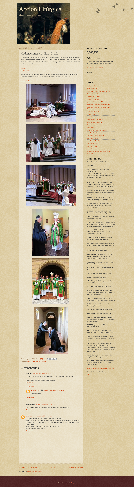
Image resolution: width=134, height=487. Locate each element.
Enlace (23, 68)
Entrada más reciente (28, 467)
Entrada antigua (76, 467)
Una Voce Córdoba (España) (95, 135)
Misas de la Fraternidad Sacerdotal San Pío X (100, 368)
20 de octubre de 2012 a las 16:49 (54, 390)
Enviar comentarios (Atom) (35, 471)
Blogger (73, 483)
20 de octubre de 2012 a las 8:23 (45, 404)
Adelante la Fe (91, 86)
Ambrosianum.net (92, 88)
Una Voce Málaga (92, 143)
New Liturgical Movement (94, 122)
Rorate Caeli (25, 70)
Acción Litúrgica (40, 9)
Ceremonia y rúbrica (93, 94)
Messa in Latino (91, 117)
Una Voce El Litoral (92, 138)
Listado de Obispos (27, 81)
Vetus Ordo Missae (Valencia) (96, 149)
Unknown (29, 416)
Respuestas (31, 387)
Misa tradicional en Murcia (95, 119)
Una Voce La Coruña (93, 141)
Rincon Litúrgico (92, 125)
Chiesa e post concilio (93, 96)
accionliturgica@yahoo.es (95, 67)
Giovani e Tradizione (93, 99)
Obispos (43, 361)
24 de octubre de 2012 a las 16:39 (43, 416)
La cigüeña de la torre (93, 111)
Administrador (35, 390)
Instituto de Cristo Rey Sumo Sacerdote (99, 104)
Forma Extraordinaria (33, 361)
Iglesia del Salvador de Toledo (96, 102)
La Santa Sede (91, 114)
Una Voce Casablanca (93, 133)
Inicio (53, 467)
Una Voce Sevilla (92, 146)
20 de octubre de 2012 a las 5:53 (42, 373)
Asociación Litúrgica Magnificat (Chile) (98, 91)
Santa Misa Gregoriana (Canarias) (97, 130)
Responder (29, 383)
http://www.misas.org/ (93, 374)
